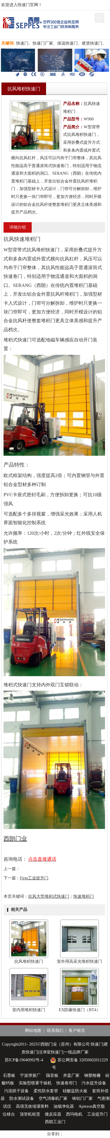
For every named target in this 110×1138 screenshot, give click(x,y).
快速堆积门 (83, 896)
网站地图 (33, 1030)
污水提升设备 (94, 1083)
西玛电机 (74, 1114)
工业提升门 (97, 1114)
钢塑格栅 (92, 1075)
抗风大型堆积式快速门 (48, 896)
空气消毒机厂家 (53, 1098)
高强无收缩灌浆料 (32, 1106)
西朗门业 (15, 838)
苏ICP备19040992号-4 (24, 1060)
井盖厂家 (71, 1075)
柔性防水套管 (45, 1091)
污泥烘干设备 (16, 1091)
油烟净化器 (63, 1106)
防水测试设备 (21, 1098)
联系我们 (55, 1030)
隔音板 (52, 1075)
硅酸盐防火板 (75, 1091)
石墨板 (9, 1075)
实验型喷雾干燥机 (35, 1083)
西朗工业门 (55, 1122)
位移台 (9, 1114)
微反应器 (53, 1114)
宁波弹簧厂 (31, 1075)
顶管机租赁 (30, 1114)
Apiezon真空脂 (92, 1106)
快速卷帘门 (66, 1083)
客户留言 (77, 1030)
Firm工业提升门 (34, 878)
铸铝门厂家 (82, 1098)
